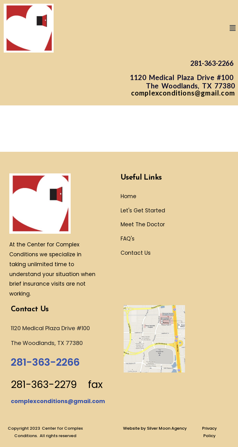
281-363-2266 (211, 63)
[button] (232, 28)
